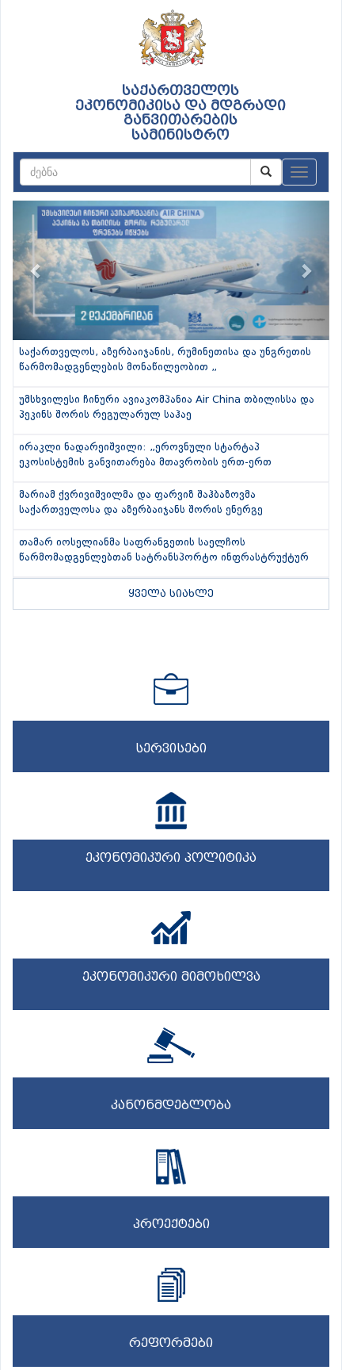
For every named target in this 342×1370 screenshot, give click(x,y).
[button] (36, 270)
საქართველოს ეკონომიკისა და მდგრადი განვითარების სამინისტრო (180, 113)
